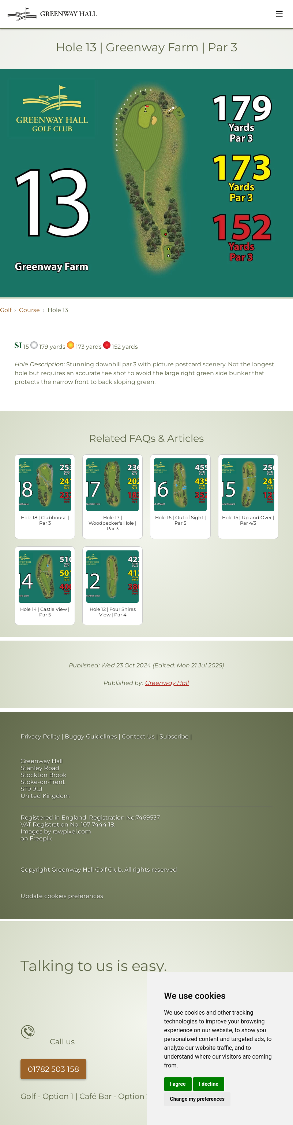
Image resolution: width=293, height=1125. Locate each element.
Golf (5, 310)
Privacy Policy (40, 736)
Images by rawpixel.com (55, 831)
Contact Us (138, 736)
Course (29, 310)
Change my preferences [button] (197, 1099)
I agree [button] (178, 1084)
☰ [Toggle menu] (279, 14)
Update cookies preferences (61, 896)
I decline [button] (208, 1084)
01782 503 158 (53, 1069)
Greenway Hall (167, 682)
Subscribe (174, 736)
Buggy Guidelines (91, 736)
